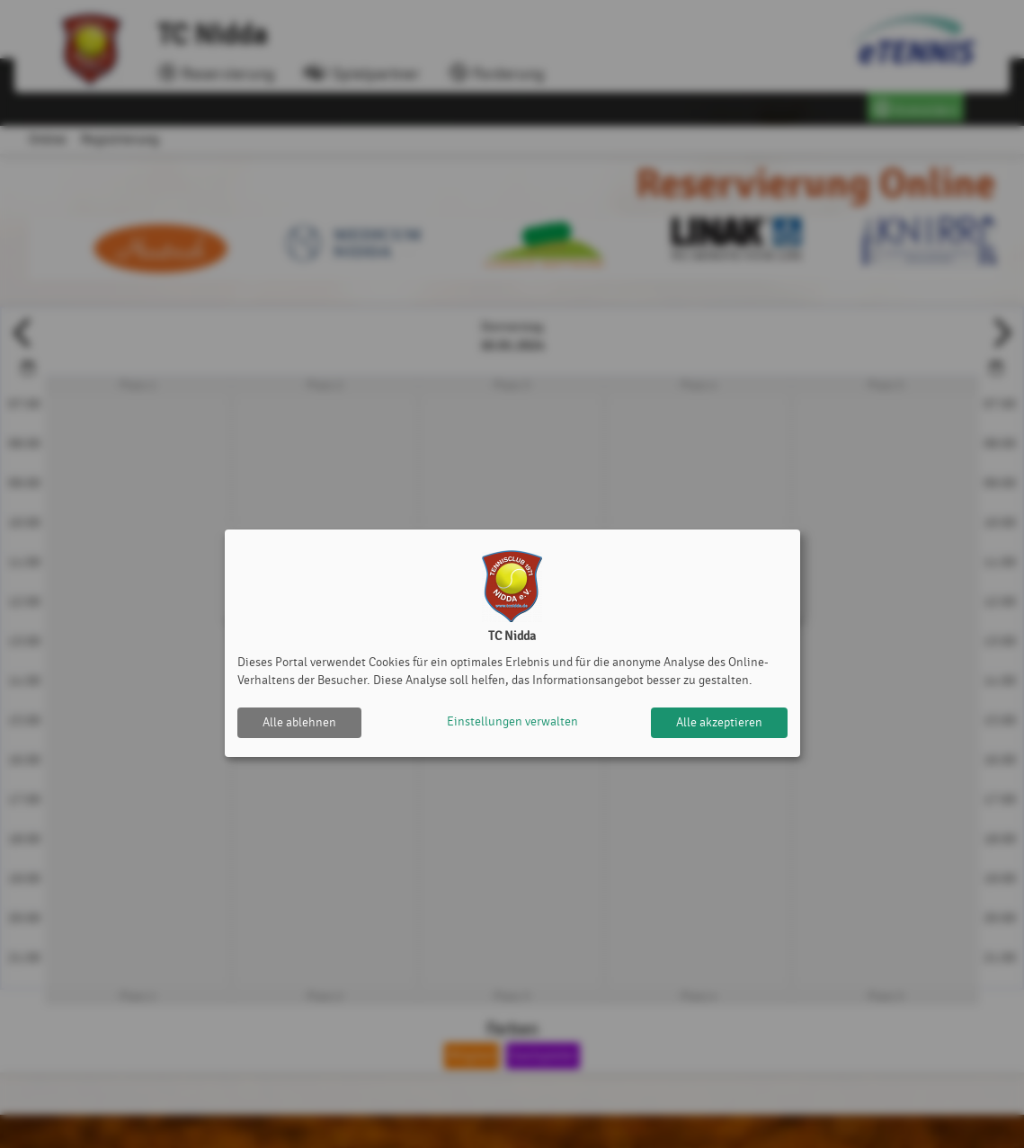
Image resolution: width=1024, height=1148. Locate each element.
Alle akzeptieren (719, 722)
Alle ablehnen (299, 722)
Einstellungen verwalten (512, 722)
